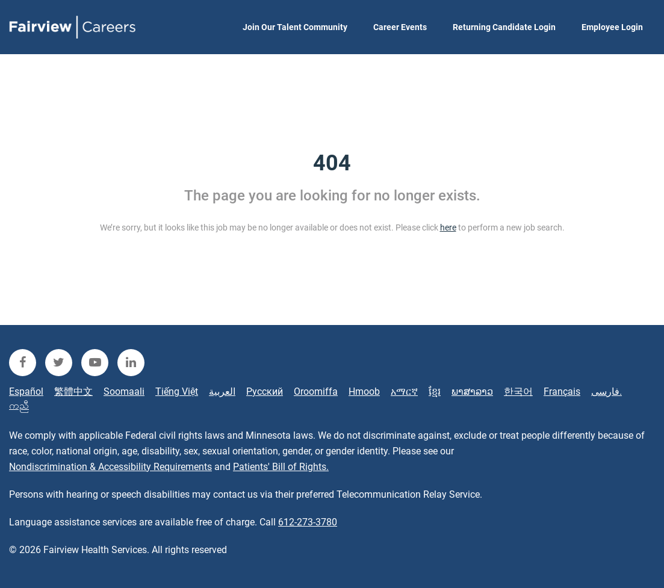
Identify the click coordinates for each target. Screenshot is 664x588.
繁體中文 (73, 391)
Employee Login (612, 27)
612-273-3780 (307, 522)
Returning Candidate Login (504, 27)
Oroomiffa (316, 391)
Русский (264, 391)
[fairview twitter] (58, 362)
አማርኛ (404, 391)
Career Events (400, 27)
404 (332, 163)
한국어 (518, 391)
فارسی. (606, 391)
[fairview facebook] (22, 362)
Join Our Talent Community (295, 27)
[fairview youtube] (94, 362)
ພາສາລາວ (472, 391)
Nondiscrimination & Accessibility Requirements (110, 466)
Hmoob (364, 391)
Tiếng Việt (176, 391)
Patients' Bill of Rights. (281, 466)
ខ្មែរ (435, 391)
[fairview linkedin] (130, 362)
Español (26, 391)
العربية (222, 391)
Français (562, 391)
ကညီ (19, 405)
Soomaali (124, 391)
